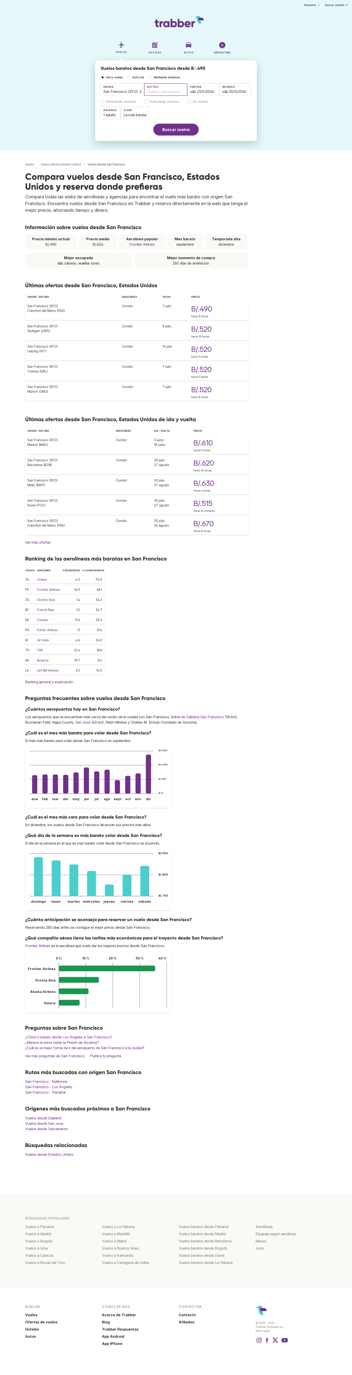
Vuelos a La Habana (118, 1226)
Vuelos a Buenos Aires (120, 1248)
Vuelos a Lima (36, 1248)
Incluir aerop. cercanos (121, 101)
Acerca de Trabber (119, 1315)
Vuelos (31, 1315)
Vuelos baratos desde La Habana (206, 1262)
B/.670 (204, 523)
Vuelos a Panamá (39, 1226)
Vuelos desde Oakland (43, 1118)
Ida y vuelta (114, 77)
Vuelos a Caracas (39, 1255)
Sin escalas (200, 101)
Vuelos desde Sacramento (46, 1129)
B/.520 (201, 329)
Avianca (42, 660)
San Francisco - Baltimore (46, 1081)
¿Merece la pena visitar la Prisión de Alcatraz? (62, 1042)
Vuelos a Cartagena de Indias (125, 1262)
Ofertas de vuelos (41, 1322)
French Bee (45, 610)
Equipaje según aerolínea (275, 1234)
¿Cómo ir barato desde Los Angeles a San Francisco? (68, 1037)
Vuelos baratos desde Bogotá (203, 1248)
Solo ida (138, 77)
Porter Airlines (47, 630)
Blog (106, 1322)
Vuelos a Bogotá (38, 1241)
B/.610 (203, 442)
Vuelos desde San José (44, 1123)
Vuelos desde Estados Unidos (49, 1154)
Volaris (42, 579)
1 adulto (109, 115)
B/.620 (204, 463)
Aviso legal (262, 1331)
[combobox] (122, 89)
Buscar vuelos (176, 129)
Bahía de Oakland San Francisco (197, 717)
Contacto (187, 1315)
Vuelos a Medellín (116, 1234)
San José (82, 722)
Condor (42, 620)
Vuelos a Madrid (38, 1234)
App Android (113, 1336)
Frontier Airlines (142, 244)
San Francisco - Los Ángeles (48, 1087)
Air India (43, 640)
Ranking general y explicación (49, 682)
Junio (259, 1248)
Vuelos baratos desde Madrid (202, 1234)
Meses (260, 1241)
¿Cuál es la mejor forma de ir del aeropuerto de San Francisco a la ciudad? (84, 1048)
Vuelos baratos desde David (201, 1255)
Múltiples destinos (167, 77)
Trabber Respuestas (120, 1329)
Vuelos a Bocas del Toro (45, 1262)
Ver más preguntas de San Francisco (55, 1056)
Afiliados (186, 1322)
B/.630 (204, 483)
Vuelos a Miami (114, 1241)
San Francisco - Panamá (45, 1092)
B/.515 (203, 503)
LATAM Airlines (48, 670)
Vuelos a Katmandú (118, 1255)
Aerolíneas (264, 1226)
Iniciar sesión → (336, 5)
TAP (40, 650)
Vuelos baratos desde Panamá (203, 1226)
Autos (30, 1336)
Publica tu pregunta (105, 1056)
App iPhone (112, 1343)
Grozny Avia (46, 600)
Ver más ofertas (38, 542)
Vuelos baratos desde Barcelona (205, 1241)
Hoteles (32, 1329)
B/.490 (201, 308)
